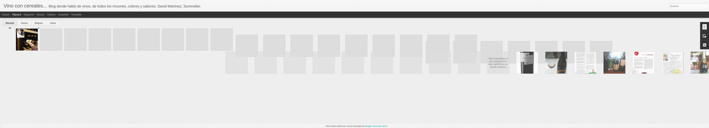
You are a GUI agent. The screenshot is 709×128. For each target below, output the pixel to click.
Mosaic (40, 14)
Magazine (29, 14)
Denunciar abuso (380, 126)
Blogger (368, 126)
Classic (6, 14)
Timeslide (76, 14)
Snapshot (63, 14)
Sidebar (51, 14)
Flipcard (16, 14)
